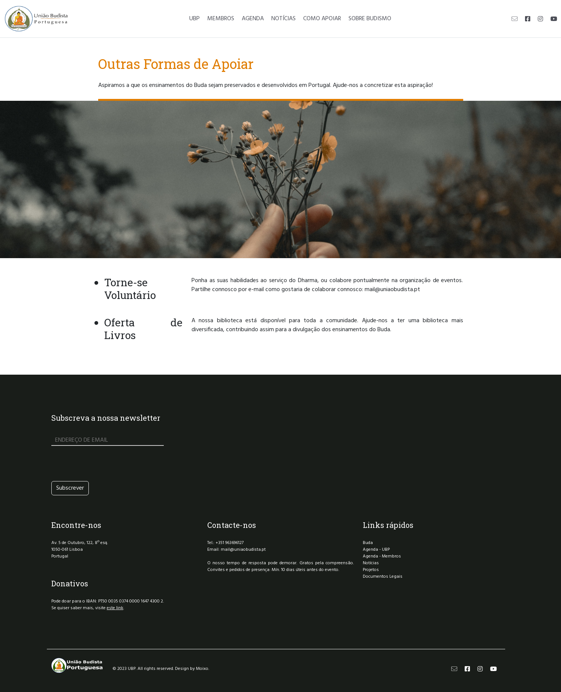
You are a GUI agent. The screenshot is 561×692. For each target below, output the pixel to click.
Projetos (371, 570)
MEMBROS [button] (220, 19)
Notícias (371, 563)
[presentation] (108, 463)
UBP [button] (194, 19)
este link (115, 608)
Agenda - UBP (376, 549)
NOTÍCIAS (283, 19)
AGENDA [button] (253, 19)
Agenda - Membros (382, 556)
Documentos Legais (382, 576)
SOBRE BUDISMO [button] (370, 19)
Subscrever (70, 488)
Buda (368, 543)
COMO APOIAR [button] (322, 19)
